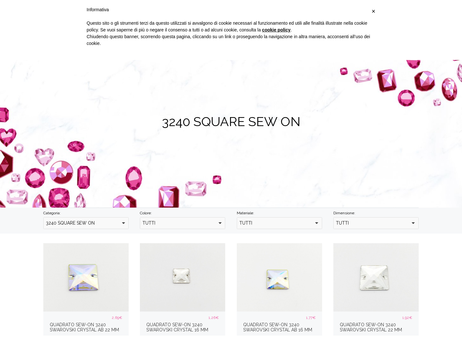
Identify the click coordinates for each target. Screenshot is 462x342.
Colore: (146, 213)
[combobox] (86, 223)
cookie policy (276, 29)
